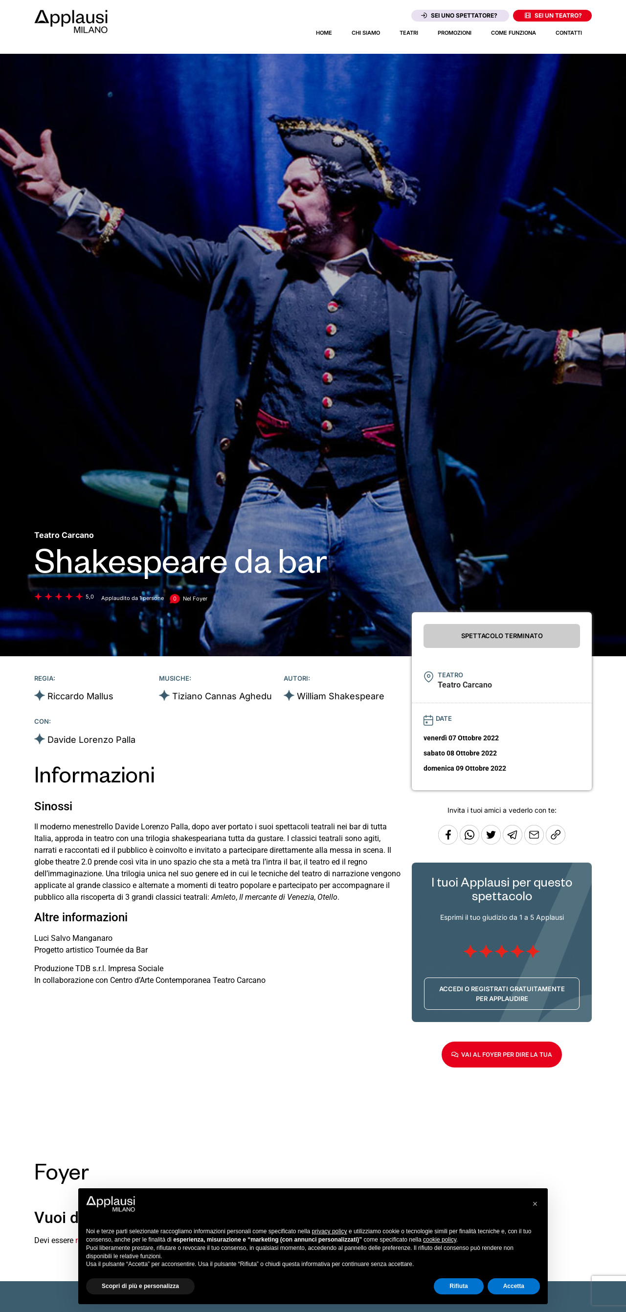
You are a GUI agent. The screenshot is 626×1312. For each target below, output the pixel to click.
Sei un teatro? (553, 15)
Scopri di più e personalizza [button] (140, 1286)
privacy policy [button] (329, 1231)
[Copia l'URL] (535, 841)
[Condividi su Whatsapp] (470, 841)
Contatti (569, 32)
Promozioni (454, 32)
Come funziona (513, 32)
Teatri (409, 32)
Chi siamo (366, 32)
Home (324, 32)
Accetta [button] (513, 1286)
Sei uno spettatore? (459, 15)
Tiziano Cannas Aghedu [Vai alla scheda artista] (222, 696)
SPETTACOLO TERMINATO (502, 636)
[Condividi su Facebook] (448, 841)
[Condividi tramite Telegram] (513, 841)
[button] (535, 1204)
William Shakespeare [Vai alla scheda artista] (340, 696)
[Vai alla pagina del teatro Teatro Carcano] (64, 535)
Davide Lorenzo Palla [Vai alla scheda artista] (91, 739)
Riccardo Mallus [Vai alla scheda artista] (80, 696)
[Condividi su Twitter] (492, 841)
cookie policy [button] (439, 1239)
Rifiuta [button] (458, 1286)
